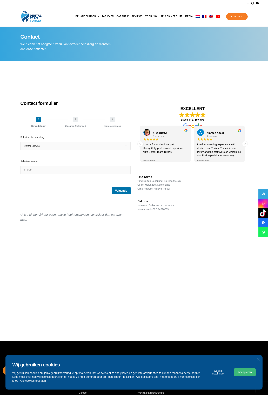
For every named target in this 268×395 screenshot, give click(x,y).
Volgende (121, 190)
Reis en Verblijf (171, 16)
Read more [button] (149, 160)
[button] (244, 143)
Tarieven (108, 16)
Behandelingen (86, 16)
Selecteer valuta (28, 161)
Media (189, 16)
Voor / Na (151, 16)
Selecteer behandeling (32, 137)
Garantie (123, 16)
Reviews (137, 16)
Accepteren (245, 372)
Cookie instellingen (218, 372)
